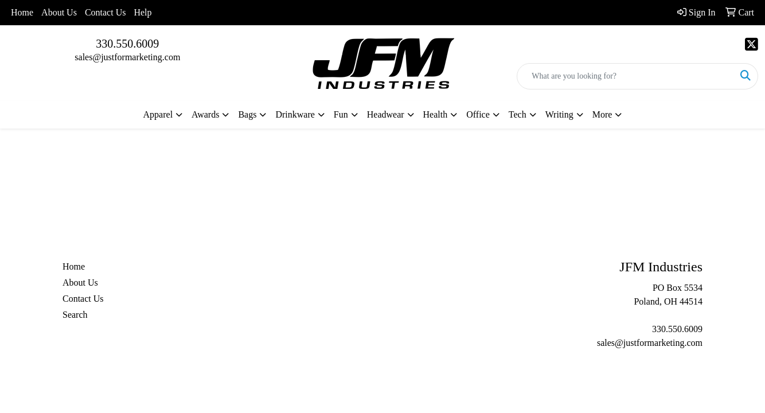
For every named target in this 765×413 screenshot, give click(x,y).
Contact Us (105, 12)
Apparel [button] (158, 114)
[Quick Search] (625, 76)
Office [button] (478, 114)
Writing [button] (559, 114)
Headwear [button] (385, 114)
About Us (59, 12)
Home (22, 12)
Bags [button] (247, 114)
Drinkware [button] (294, 114)
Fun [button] (341, 114)
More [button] (602, 114)
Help (142, 12)
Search (75, 315)
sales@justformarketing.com (127, 57)
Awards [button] (205, 114)
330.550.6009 (127, 43)
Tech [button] (517, 114)
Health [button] (435, 114)
